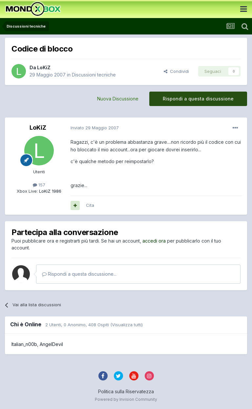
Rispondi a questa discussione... (79, 274)
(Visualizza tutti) (126, 324)
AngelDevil (51, 344)
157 (39, 184)
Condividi (176, 71)
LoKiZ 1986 (49, 191)
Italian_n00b (24, 344)
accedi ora (154, 241)
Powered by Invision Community (126, 399)
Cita (90, 205)
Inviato (95, 127)
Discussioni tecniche (94, 74)
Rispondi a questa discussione (198, 98)
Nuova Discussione (117, 98)
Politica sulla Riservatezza (126, 391)
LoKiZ (44, 67)
